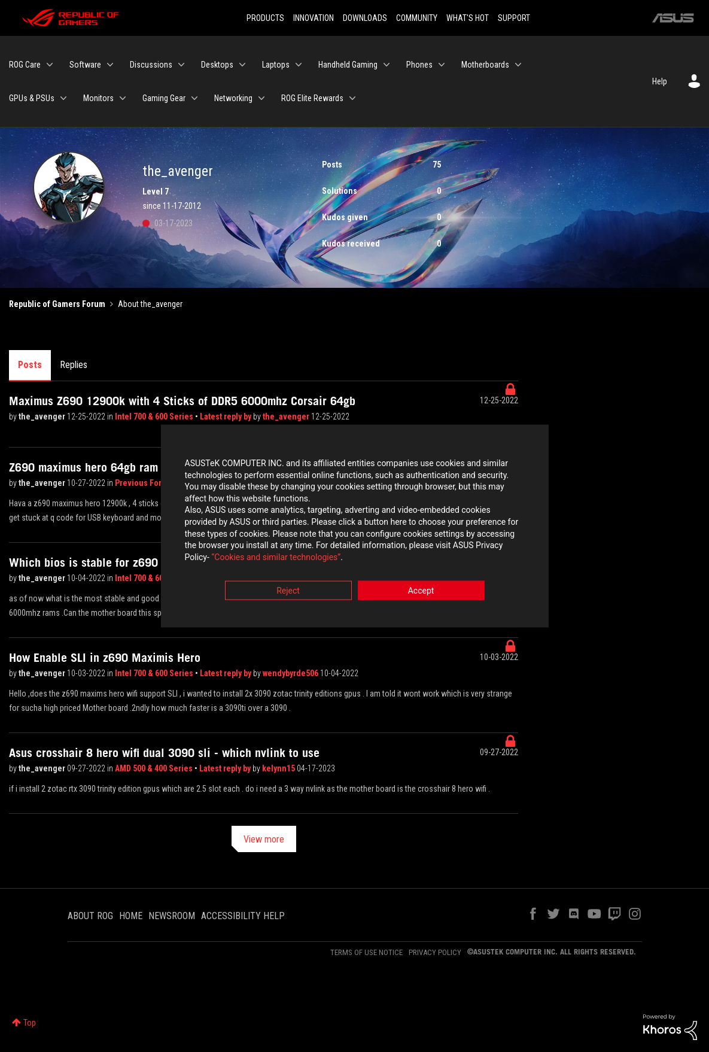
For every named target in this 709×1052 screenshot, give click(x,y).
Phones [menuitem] (419, 64)
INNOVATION (313, 18)
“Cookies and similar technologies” (275, 558)
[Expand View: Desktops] (242, 64)
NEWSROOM (171, 916)
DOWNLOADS (365, 18)
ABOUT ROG (90, 916)
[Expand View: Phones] (442, 64)
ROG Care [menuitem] (25, 64)
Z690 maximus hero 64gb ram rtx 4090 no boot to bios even (159, 467)
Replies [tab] (73, 364)
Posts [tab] (30, 364)
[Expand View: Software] (110, 64)
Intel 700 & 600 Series (155, 416)
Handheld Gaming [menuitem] (348, 64)
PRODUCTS (265, 18)
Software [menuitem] (85, 64)
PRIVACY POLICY (435, 952)
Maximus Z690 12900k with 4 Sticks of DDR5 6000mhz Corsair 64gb (182, 401)
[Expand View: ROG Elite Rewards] (352, 98)
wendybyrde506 (291, 673)
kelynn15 (279, 768)
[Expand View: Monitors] (123, 98)
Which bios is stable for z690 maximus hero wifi (130, 562)
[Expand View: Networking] (261, 98)
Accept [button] (421, 592)
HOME (130, 916)
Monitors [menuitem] (98, 98)
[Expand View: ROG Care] (50, 64)
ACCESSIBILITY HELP (243, 916)
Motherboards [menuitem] (485, 64)
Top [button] (29, 1022)
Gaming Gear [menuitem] (163, 98)
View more (264, 839)
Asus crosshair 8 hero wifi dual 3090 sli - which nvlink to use (164, 753)
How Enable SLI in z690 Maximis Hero (104, 657)
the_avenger (43, 416)
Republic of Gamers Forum (57, 304)
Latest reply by (226, 416)
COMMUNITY (416, 18)
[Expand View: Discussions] (181, 64)
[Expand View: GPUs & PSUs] (63, 98)
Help (659, 81)
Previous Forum (145, 483)
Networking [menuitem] (233, 98)
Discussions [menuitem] (151, 64)
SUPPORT (514, 18)
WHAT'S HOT (467, 18)
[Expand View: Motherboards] (518, 64)
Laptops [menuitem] (276, 64)
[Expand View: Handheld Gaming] (386, 64)
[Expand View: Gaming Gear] (194, 98)
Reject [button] (288, 592)
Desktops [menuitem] (217, 64)
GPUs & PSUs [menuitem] (31, 98)
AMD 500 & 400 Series (154, 768)
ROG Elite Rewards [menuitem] (312, 98)
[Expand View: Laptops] (299, 64)
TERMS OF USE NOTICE (366, 952)
